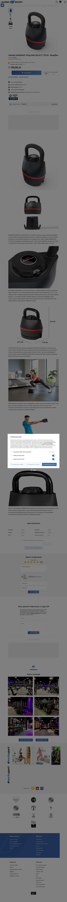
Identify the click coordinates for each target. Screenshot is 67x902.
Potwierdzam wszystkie (49, 464)
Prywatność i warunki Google (47, 443)
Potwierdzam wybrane (17, 464)
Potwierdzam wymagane (33, 464)
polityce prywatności (48, 442)
